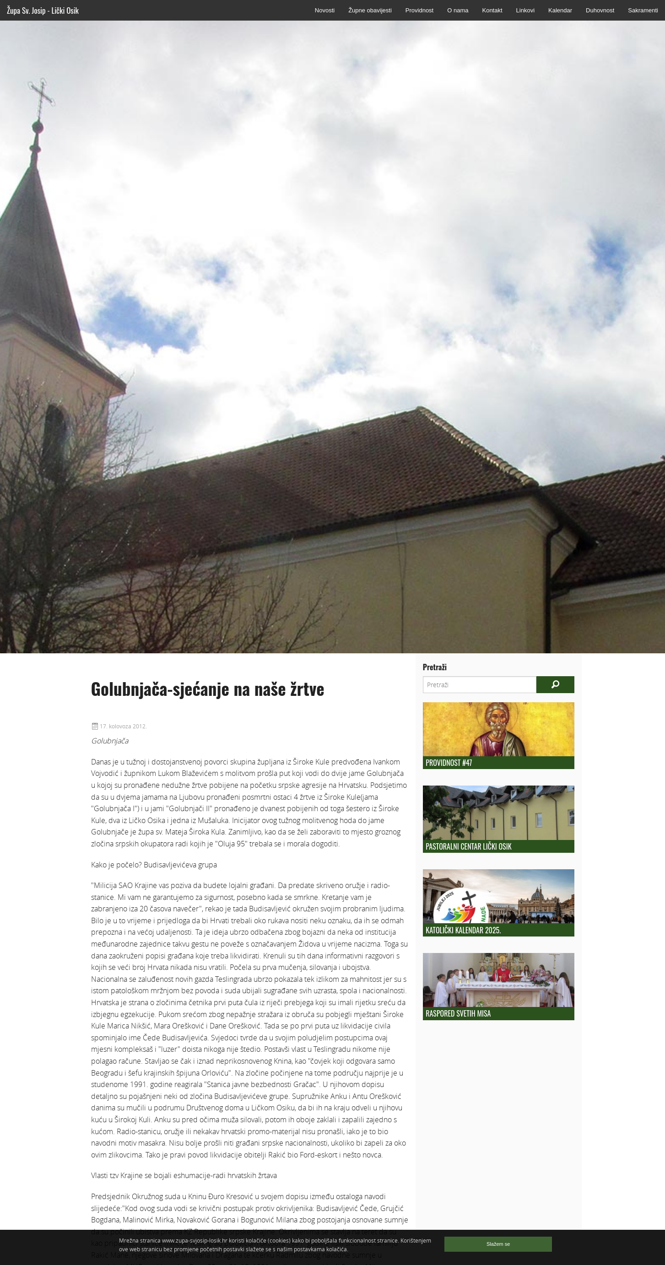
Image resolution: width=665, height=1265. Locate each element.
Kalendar (560, 10)
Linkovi (525, 10)
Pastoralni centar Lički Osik (468, 846)
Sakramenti (643, 10)
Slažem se (498, 1244)
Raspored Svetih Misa (458, 1013)
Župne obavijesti (370, 10)
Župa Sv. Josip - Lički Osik (43, 10)
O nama (457, 10)
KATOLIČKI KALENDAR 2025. (463, 930)
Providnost (419, 10)
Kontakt (492, 10)
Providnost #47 (449, 762)
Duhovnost (600, 10)
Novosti (325, 10)
